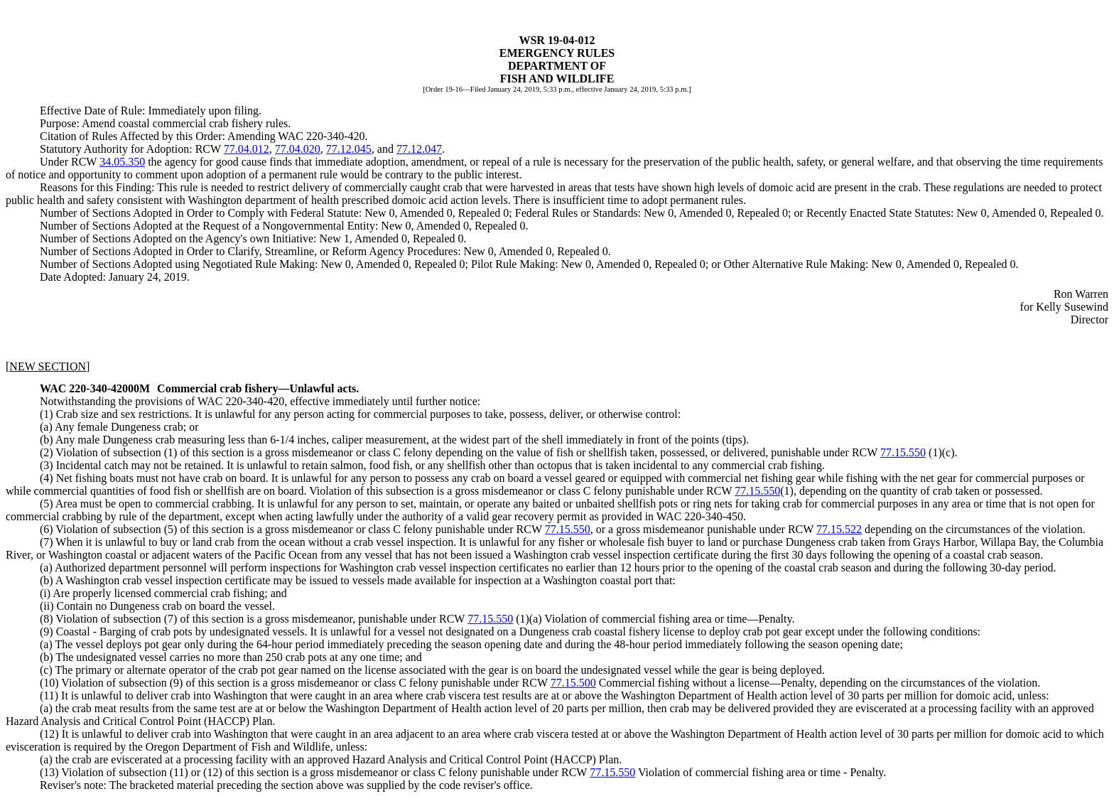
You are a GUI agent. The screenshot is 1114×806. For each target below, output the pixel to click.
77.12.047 (419, 149)
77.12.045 (349, 149)
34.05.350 (122, 162)
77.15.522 (839, 529)
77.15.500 (573, 683)
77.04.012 (246, 149)
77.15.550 (903, 452)
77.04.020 (297, 149)
